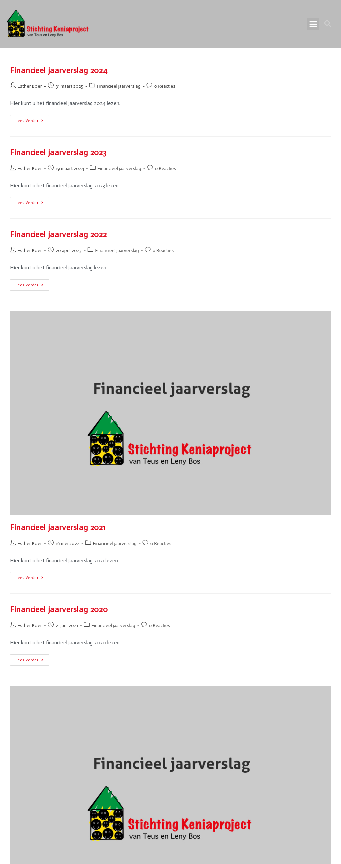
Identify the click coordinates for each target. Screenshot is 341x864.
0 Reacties (164, 86)
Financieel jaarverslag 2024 (58, 70)
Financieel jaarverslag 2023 (58, 152)
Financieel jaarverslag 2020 (59, 609)
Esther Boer (30, 86)
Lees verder (32, 119)
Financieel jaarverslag (119, 86)
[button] (313, 24)
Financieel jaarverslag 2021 (58, 527)
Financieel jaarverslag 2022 (58, 234)
